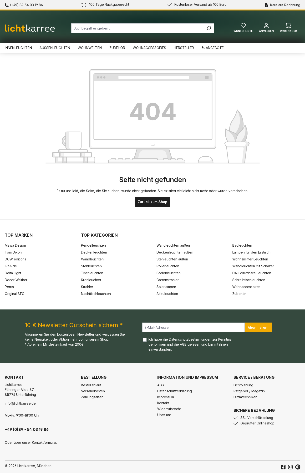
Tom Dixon (13, 252)
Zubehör (239, 294)
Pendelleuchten (93, 245)
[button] (190, 372)
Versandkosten (93, 391)
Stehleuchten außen (172, 259)
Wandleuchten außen (173, 245)
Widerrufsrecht (169, 409)
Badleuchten (242, 245)
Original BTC (14, 294)
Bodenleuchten (169, 273)
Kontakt (163, 403)
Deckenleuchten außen (175, 252)
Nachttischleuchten (96, 294)
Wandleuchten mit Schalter (253, 266)
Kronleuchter (91, 280)
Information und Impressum (187, 377)
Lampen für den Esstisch (251, 252)
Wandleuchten (92, 259)
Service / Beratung (254, 377)
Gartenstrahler (168, 280)
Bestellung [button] (94, 377)
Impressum (165, 397)
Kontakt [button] (14, 377)
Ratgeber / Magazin (249, 391)
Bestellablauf (91, 385)
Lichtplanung (243, 385)
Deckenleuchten (94, 252)
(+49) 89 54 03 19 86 (26, 5)
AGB (183, 344)
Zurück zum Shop (152, 202)
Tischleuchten (92, 273)
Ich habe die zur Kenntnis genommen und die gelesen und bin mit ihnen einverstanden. (189, 344)
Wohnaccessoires (246, 287)
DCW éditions (15, 259)
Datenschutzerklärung (174, 391)
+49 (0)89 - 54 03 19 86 (27, 429)
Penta (9, 287)
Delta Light (13, 273)
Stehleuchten (91, 266)
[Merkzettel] (243, 29)
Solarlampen (166, 287)
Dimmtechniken (245, 397)
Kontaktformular (44, 442)
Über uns (164, 415)
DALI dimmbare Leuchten (251, 273)
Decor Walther (16, 280)
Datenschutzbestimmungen (190, 339)
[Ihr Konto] (266, 29)
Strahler (87, 287)
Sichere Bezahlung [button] (254, 410)
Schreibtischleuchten (248, 280)
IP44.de (11, 266)
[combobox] (137, 28)
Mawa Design (15, 245)
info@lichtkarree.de (20, 403)
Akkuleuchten (167, 294)
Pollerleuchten (168, 266)
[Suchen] (208, 28)
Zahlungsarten (92, 397)
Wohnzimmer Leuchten (250, 259)
